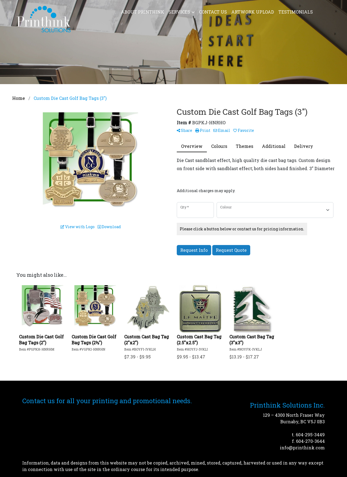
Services (179, 12)
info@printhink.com (302, 447)
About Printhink (142, 12)
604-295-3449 (310, 434)
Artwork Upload (252, 12)
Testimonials (295, 12)
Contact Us (213, 12)
